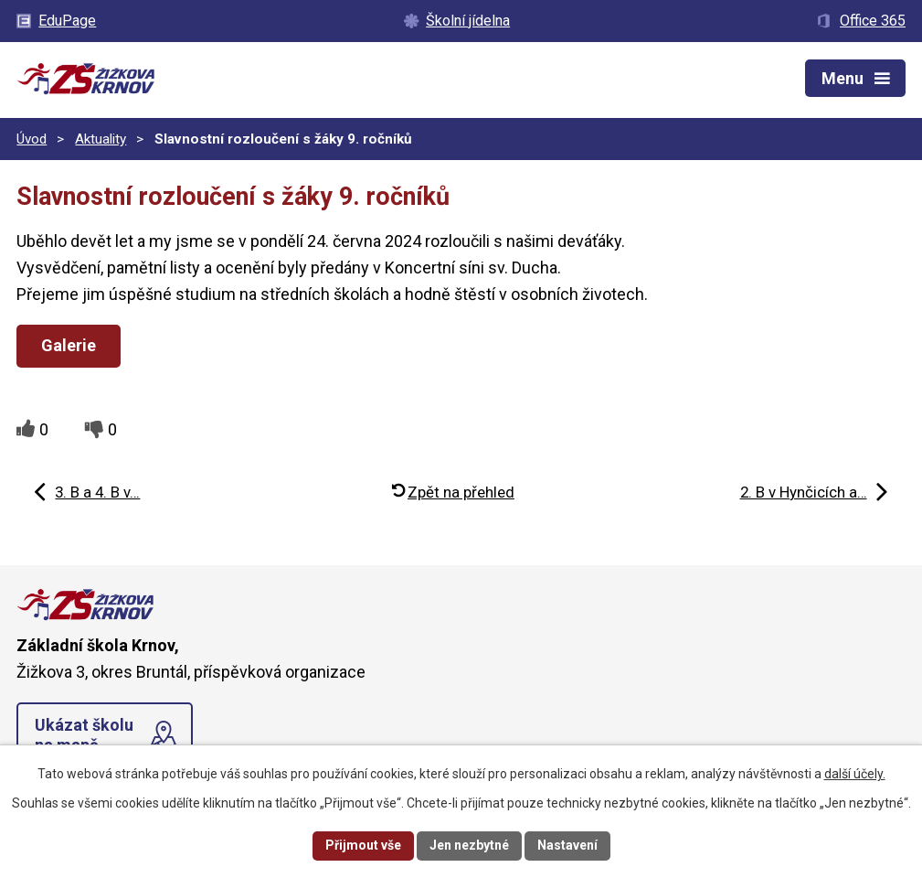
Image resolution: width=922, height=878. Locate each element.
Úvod (31, 139)
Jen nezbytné (469, 845)
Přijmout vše (363, 845)
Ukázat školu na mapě (84, 735)
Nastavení (567, 845)
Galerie (68, 345)
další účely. (854, 773)
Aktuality (100, 139)
